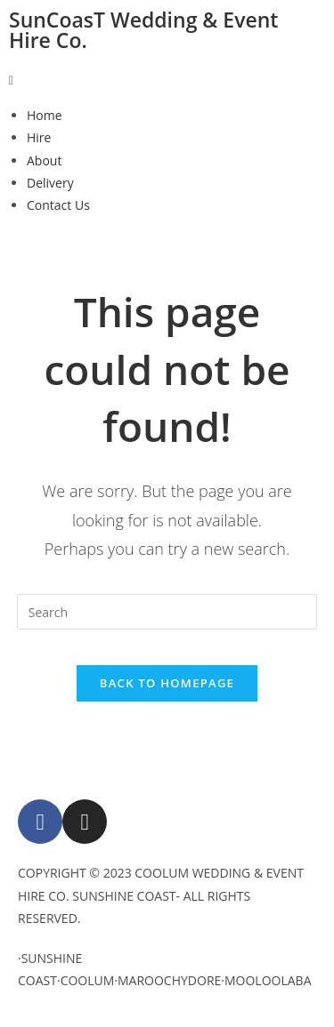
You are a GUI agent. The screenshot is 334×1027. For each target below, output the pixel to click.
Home (44, 115)
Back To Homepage (167, 683)
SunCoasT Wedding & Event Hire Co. (143, 29)
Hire (39, 137)
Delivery (50, 182)
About (44, 160)
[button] (167, 79)
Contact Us (58, 205)
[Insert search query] (167, 612)
